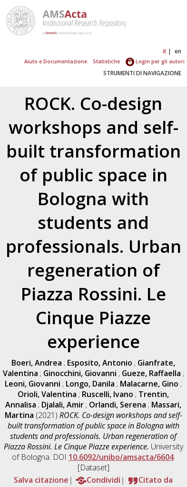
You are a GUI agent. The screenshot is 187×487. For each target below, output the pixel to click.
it (165, 51)
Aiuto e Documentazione (55, 61)
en (178, 51)
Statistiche (106, 61)
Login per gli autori (155, 61)
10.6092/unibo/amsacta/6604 (121, 457)
